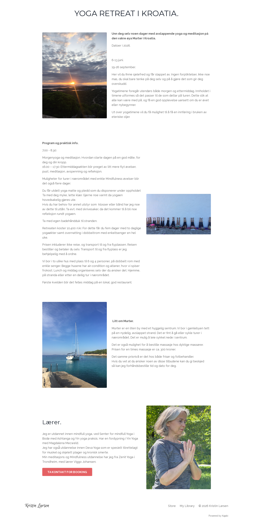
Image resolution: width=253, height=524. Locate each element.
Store (172, 506)
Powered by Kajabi (218, 515)
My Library (187, 506)
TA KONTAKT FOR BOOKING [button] (67, 472)
